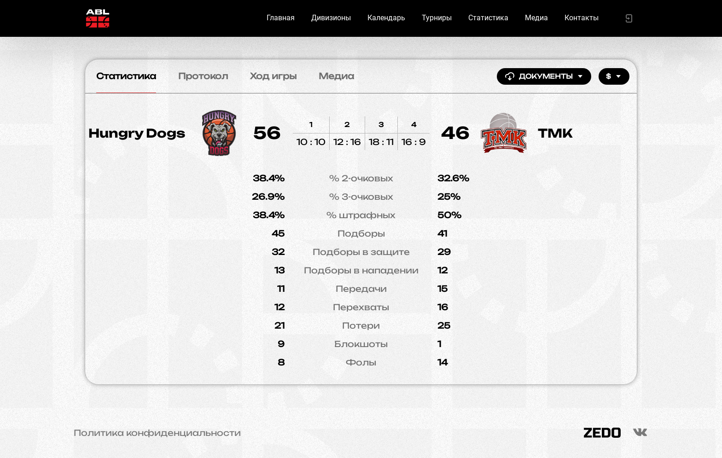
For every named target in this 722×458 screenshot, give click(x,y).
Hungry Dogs (136, 133)
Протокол (203, 76)
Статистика (488, 17)
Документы (544, 76)
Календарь (386, 17)
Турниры (437, 17)
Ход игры (273, 76)
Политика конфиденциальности (157, 432)
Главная (281, 17)
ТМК (555, 133)
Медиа (536, 17)
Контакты (582, 17)
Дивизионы (331, 17)
